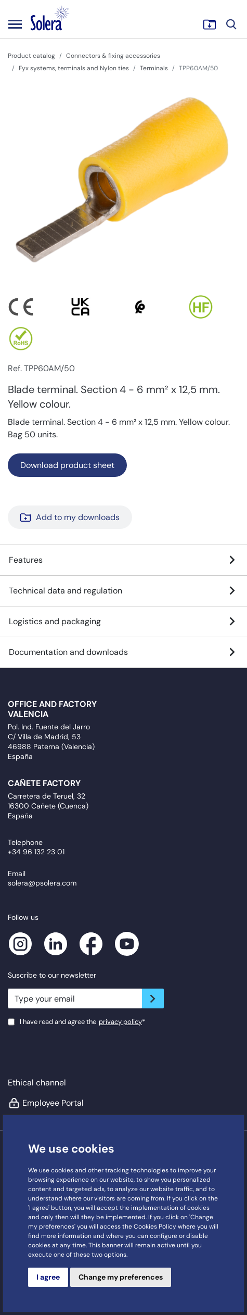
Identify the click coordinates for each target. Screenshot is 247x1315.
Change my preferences (121, 1277)
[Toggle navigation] (15, 24)
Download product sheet (67, 465)
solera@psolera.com (42, 883)
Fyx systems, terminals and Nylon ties (74, 68)
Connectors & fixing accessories (113, 56)
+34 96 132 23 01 (36, 851)
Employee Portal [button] (46, 1103)
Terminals (154, 68)
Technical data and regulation (123, 591)
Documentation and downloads (123, 652)
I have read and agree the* (82, 1021)
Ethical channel (37, 1082)
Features (123, 560)
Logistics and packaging (123, 621)
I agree (48, 1277)
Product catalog (31, 56)
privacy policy (120, 1021)
